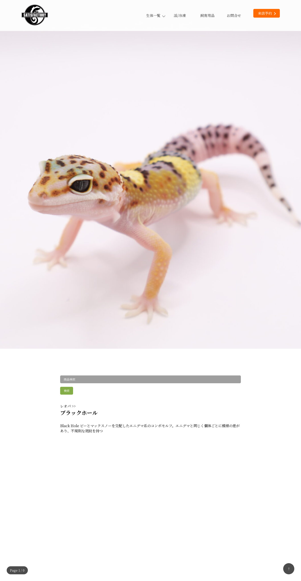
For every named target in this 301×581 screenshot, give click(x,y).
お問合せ (234, 15)
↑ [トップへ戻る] (288, 569)
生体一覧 (155, 15)
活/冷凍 (180, 15)
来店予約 (267, 13)
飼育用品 (207, 15)
